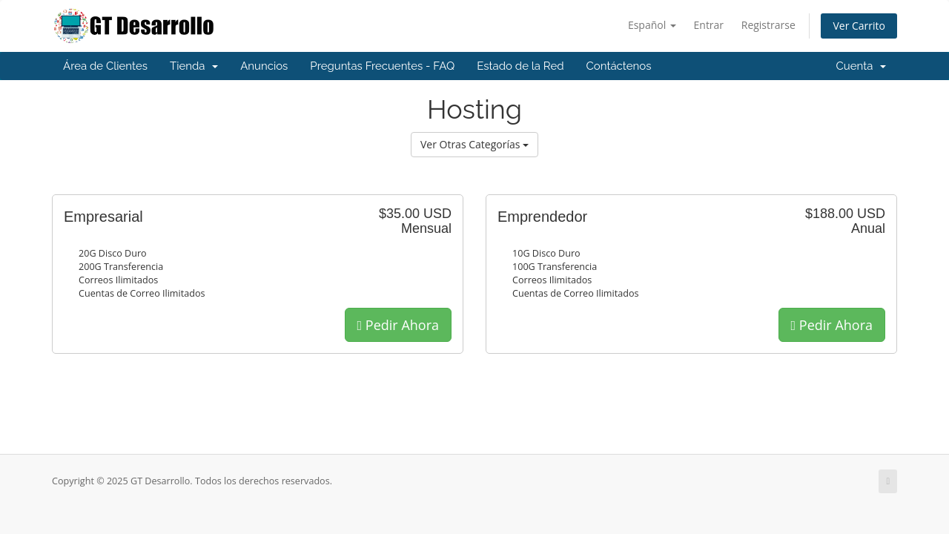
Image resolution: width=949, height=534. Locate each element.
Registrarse (768, 25)
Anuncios (264, 66)
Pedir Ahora (398, 325)
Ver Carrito (859, 26)
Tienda (194, 66)
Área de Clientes (105, 66)
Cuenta (861, 66)
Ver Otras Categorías (474, 144)
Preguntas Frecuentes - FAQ (382, 66)
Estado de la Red (520, 66)
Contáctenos (619, 66)
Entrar (709, 25)
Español (652, 25)
